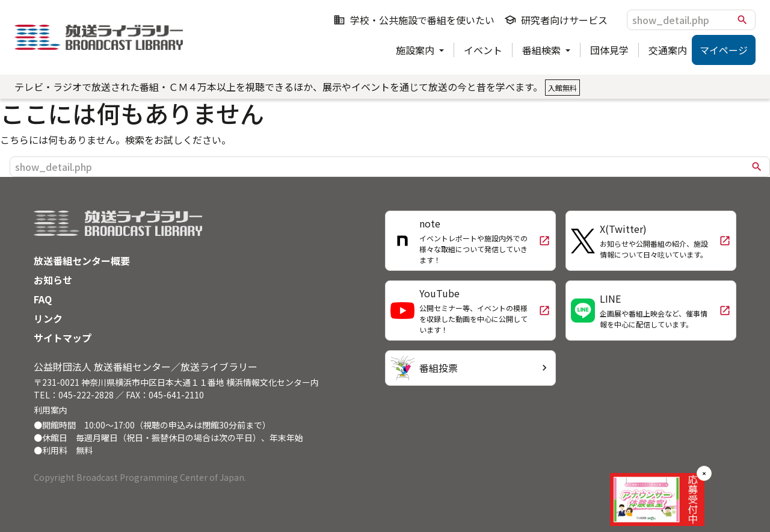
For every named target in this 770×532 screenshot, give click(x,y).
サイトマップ (62, 337)
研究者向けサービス (556, 20)
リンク (48, 318)
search (742, 20)
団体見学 (609, 50)
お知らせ (53, 280)
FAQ (43, 299)
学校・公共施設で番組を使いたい (413, 20)
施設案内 (416, 50)
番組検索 (542, 50)
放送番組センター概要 (82, 260)
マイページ (724, 50)
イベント (483, 50)
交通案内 (667, 50)
